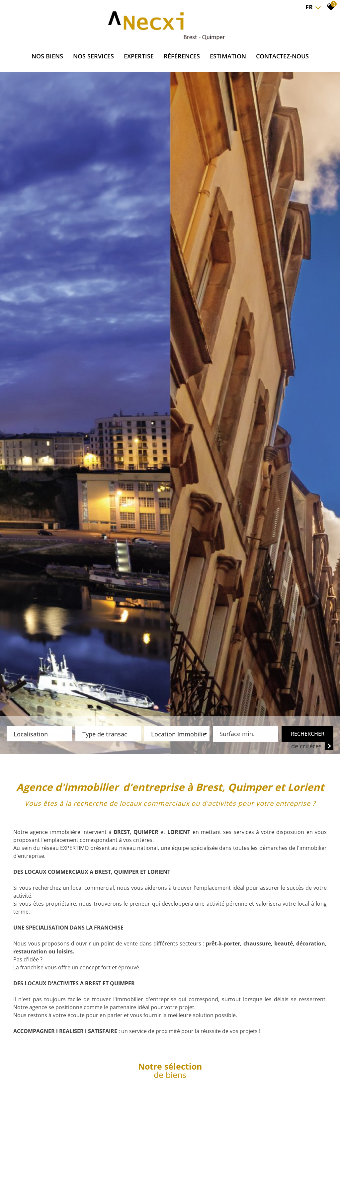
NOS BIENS (47, 56)
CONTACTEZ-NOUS (282, 56)
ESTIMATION (228, 56)
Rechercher (307, 734)
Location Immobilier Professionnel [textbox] (178, 735)
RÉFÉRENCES (182, 56)
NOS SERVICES (93, 56)
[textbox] (39, 733)
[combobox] (39, 734)
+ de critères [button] (309, 747)
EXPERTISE (139, 56)
